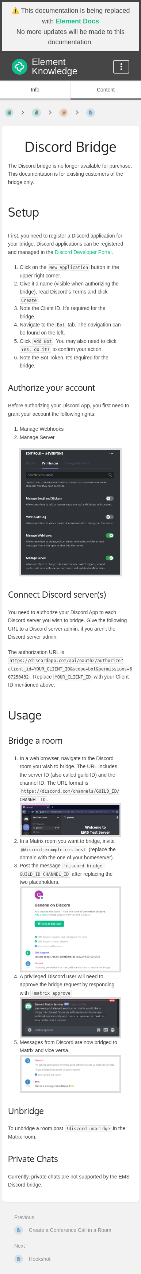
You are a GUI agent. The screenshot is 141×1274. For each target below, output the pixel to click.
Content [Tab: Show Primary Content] (106, 90)
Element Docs (77, 21)
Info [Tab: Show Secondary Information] (35, 90)
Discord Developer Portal (83, 252)
